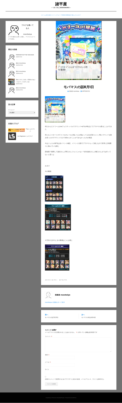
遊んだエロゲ (79, 16)
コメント (48, 337)
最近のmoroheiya (21, 63)
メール (48, 362)
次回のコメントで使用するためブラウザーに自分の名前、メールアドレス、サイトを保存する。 (75, 379)
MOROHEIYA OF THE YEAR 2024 (25, 55)
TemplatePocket (60, 398)
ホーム (41, 16)
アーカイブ (11, 110)
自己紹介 (48, 16)
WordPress (73, 398)
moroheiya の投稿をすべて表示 (55, 302)
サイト (47, 370)
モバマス (54, 280)
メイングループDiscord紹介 (63, 16)
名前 (47, 355)
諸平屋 (61, 4)
